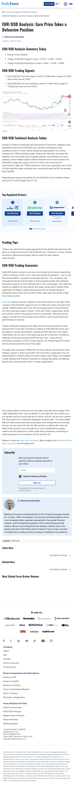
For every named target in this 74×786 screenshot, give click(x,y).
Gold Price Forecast (12, 707)
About (6, 651)
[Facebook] (3, 641)
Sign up (37, 483)
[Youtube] (43, 641)
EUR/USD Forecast (29, 12)
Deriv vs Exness (10, 693)
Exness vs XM (9, 677)
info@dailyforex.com (10, 732)
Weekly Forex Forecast (13, 715)
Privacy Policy (9, 667)
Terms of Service (11, 663)
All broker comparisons (14, 697)
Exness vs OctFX (11, 681)
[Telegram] (26, 641)
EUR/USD (6, 302)
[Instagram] (51, 640)
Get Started (12, 213)
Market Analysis (10, 723)
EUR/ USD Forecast (12, 711)
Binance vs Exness (12, 685)
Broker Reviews (10, 719)
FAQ (5, 655)
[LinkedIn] (18, 641)
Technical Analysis (13, 12)
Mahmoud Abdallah (30, 500)
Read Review (13, 221)
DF (3, 12)
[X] (11, 641)
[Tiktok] (34, 640)
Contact (6, 659)
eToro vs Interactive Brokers (16, 689)
